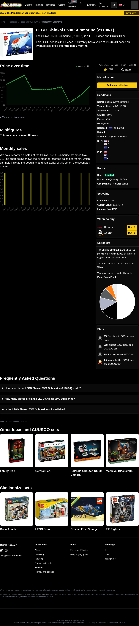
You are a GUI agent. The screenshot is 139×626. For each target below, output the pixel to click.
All (106, 550)
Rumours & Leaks (43, 563)
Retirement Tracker (79, 550)
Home (2, 22)
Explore (28, 5)
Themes (39, 5)
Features (39, 567)
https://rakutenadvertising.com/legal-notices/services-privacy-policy (26, 596)
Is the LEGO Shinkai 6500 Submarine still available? (35, 409)
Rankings (50, 5)
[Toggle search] (114, 5)
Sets (107, 554)
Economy (91, 5)
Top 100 (81, 5)
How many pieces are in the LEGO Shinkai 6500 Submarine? (40, 398)
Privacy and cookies (44, 572)
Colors (62, 5)
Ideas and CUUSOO (29, 22)
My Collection (104, 5)
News (37, 550)
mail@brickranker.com (11, 555)
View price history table (13, 117)
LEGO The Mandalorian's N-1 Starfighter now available (28, 13)
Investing (39, 554)
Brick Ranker (8, 545)
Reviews (39, 559)
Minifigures (110, 559)
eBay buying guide (79, 554)
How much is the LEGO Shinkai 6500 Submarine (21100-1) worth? (43, 388)
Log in (134, 5)
